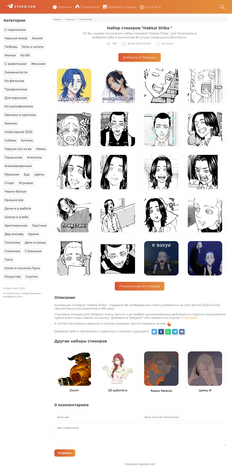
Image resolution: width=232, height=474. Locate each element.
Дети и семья (35, 242)
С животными (15, 64)
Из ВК (25, 55)
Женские (38, 64)
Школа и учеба (16, 217)
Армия (33, 234)
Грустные (39, 225)
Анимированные (18, 166)
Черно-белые (15, 191)
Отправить (65, 453)
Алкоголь (34, 157)
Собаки (10, 140)
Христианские (16, 225)
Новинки (62, 7)
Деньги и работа (18, 208)
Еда (27, 174)
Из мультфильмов (19, 106)
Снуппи (31, 276)
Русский (148, 7)
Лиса (9, 259)
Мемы (41, 149)
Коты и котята (33, 47)
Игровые (26, 183)
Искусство (13, 276)
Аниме (37, 38)
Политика (12, 242)
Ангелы (27, 140)
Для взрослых (16, 98)
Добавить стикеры (119, 7)
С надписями (15, 30)
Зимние (11, 123)
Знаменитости (16, 72)
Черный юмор (16, 38)
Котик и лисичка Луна (22, 268)
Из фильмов (14, 81)
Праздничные (16, 89)
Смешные (12, 251)
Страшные (33, 251)
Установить (189, 318)
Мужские (12, 174)
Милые (10, 55)
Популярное (87, 7)
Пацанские (13, 157)
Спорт (9, 183)
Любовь (11, 47)
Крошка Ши (14, 200)
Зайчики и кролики (20, 115)
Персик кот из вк (18, 149)
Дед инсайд (14, 234)
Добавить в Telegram (139, 57)
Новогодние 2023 (18, 132)
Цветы (39, 174)
